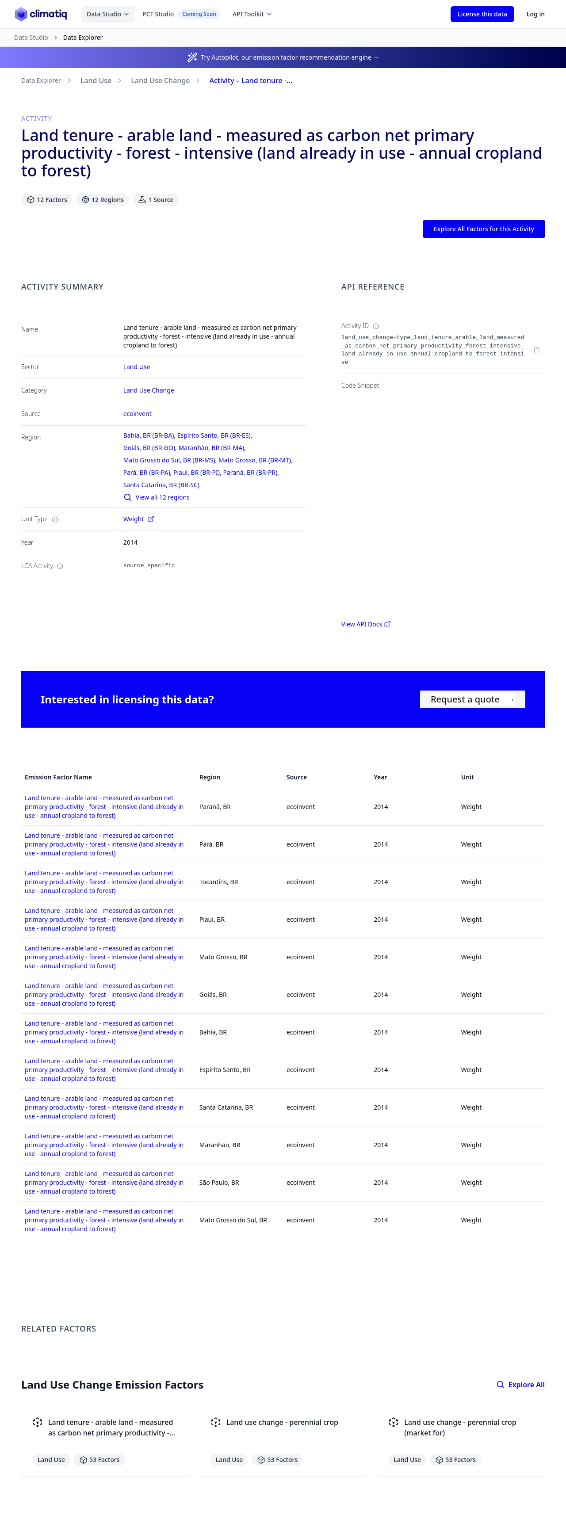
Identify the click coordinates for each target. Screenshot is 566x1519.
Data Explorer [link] (83, 37)
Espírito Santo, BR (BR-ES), (215, 435)
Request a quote (473, 699)
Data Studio (108, 14)
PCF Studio (181, 14)
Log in (536, 14)
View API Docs (366, 624)
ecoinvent (137, 413)
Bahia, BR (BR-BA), (150, 435)
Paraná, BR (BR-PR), (251, 472)
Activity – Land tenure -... (250, 80)
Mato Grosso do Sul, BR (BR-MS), (170, 460)
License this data (482, 14)
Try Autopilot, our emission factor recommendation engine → (290, 57)
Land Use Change (160, 80)
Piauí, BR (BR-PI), (198, 472)
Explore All (520, 1384)
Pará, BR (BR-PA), (148, 472)
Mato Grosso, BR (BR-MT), (256, 460)
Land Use (96, 80)
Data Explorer (41, 80)
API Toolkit (253, 14)
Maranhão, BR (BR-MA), (213, 447)
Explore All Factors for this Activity (484, 229)
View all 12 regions (156, 497)
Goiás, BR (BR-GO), (151, 447)
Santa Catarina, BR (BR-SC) (161, 485)
